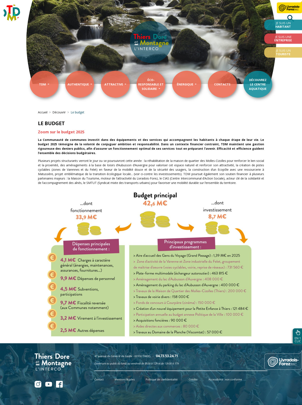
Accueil (42, 112)
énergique (185, 84)
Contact (99, 379)
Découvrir (59, 112)
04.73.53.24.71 (167, 356)
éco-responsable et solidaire (151, 84)
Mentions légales (125, 379)
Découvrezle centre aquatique (258, 84)
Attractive (114, 84)
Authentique (79, 84)
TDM (43, 84)
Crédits (193, 379)
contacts (222, 84)
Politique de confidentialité (162, 379)
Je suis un (283, 25)
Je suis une (283, 38)
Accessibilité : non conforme (225, 379)
